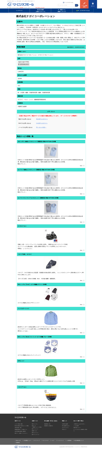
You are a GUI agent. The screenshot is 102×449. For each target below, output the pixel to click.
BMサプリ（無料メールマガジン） (21, 433)
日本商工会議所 (65, 423)
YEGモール (64, 429)
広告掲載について (27, 440)
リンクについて (60, 440)
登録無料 (21, 7)
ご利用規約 (69, 440)
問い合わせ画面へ (41, 127)
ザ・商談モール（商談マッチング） (61, 10)
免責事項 (18, 442)
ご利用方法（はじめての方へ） (79, 423)
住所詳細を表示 (24, 64)
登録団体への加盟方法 (48, 425)
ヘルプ (52, 440)
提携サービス (34, 430)
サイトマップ (37, 440)
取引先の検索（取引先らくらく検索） (22, 425)
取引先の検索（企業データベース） (40, 10)
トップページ (19, 10)
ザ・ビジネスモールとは (69, 2)
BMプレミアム (34, 423)
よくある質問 (76, 425)
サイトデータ (45, 440)
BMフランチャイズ (35, 434)
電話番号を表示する (42, 119)
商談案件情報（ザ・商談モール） (21, 429)
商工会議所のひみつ (66, 425)
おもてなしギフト (65, 427)
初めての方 (18, 440)
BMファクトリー (35, 428)
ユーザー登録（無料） (19, 423)
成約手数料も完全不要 (39, 7)
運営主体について (77, 427)
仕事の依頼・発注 (18, 427)
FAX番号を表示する (41, 123)
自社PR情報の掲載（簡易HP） (20, 431)
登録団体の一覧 (47, 423)
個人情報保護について (79, 440)
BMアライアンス (35, 432)
